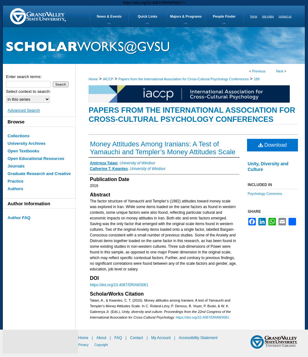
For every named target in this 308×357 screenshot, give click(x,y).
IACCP (108, 79)
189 (256, 79)
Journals (16, 166)
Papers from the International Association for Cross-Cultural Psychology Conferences (183, 79)
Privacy (84, 345)
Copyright (101, 345)
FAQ (118, 338)
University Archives (27, 143)
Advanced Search (24, 110)
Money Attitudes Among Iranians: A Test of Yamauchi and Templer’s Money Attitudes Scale (162, 148)
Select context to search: (28, 91)
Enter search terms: (23, 76)
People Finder (224, 16)
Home (93, 79)
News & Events (109, 16)
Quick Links (147, 16)
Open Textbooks (23, 151)
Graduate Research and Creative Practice (39, 177)
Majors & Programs (186, 16)
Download (272, 145)
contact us (285, 16)
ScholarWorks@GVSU (154, 45)
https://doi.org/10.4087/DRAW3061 (119, 285)
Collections (19, 135)
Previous (259, 71)
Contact (136, 338)
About (101, 338)
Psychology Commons (265, 194)
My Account (161, 338)
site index (268, 16)
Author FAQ (19, 217)
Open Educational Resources (36, 158)
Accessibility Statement (198, 338)
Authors (15, 188)
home (253, 16)
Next (279, 71)
